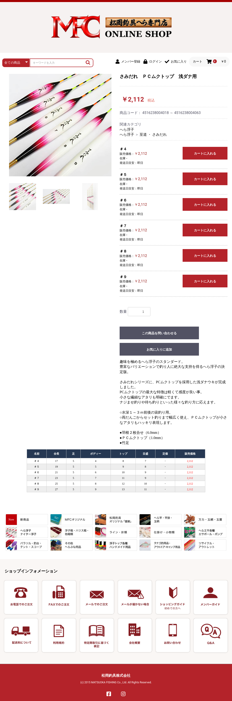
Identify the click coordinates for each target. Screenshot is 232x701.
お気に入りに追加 (159, 349)
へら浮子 (127, 129)
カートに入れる (205, 153)
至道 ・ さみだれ (153, 134)
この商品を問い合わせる (159, 333)
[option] (60, 125)
